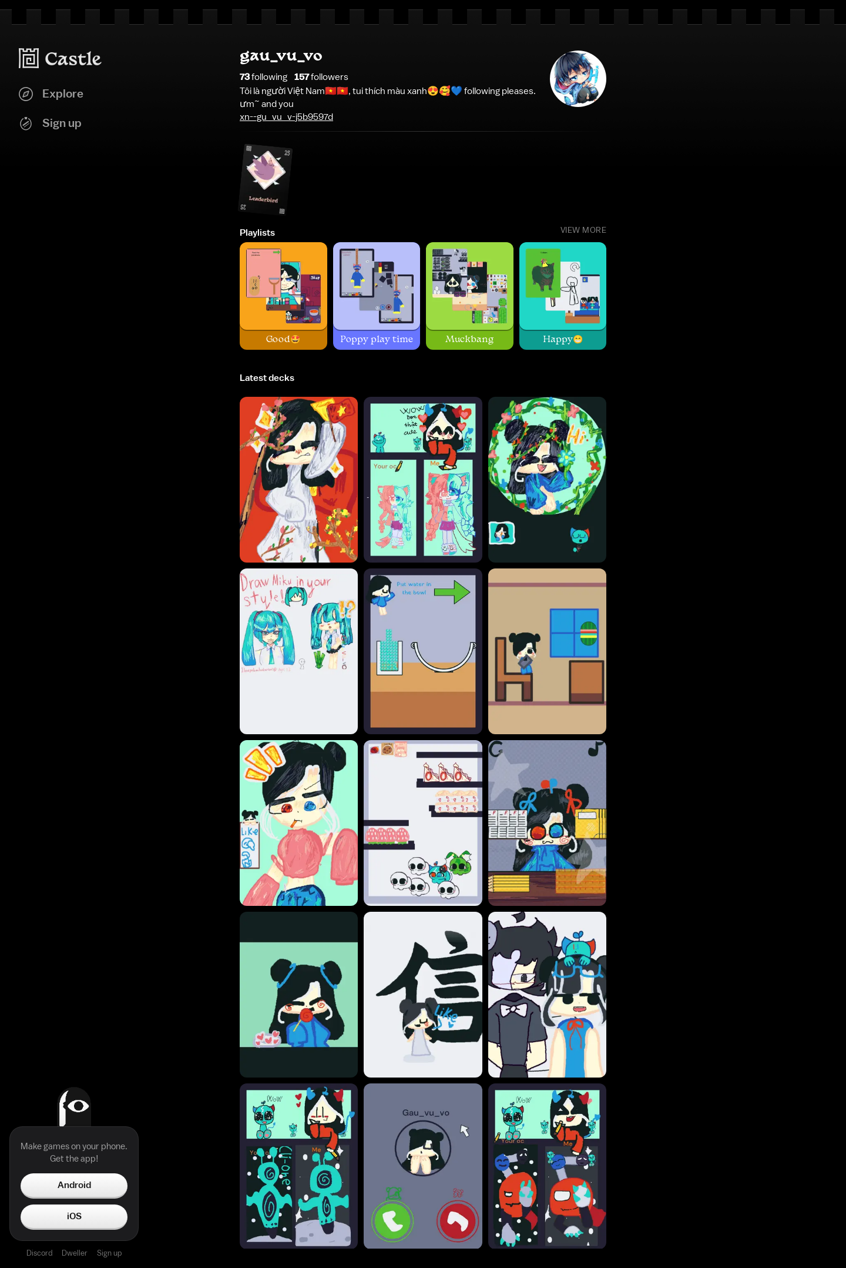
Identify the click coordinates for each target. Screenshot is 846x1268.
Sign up (109, 1253)
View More (583, 230)
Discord (39, 1253)
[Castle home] (60, 58)
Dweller (75, 1253)
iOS (74, 1216)
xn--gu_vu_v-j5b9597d (286, 117)
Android (74, 1185)
